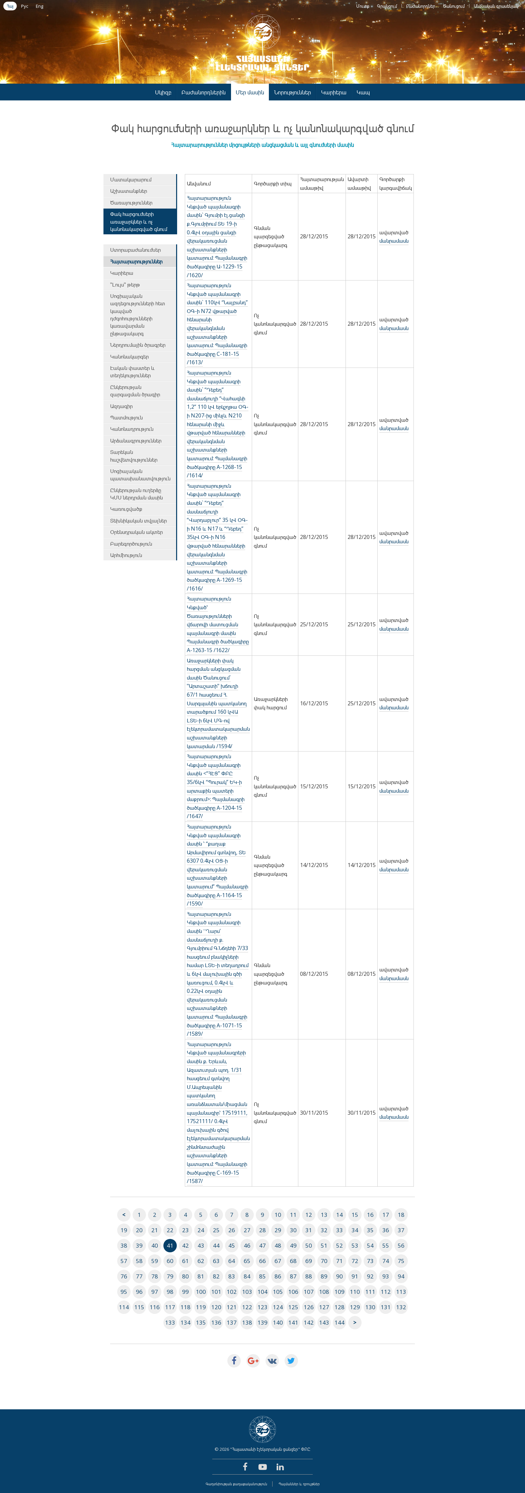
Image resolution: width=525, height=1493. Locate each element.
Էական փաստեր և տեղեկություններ (132, 371)
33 (339, 1230)
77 (139, 1276)
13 (324, 1215)
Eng (39, 6)
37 (401, 1230)
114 (124, 1307)
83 (231, 1276)
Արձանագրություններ (135, 440)
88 (308, 1276)
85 (262, 1276)
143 (324, 1322)
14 (339, 1215)
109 (339, 1291)
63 (216, 1261)
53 (355, 1245)
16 (370, 1215)
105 (278, 1291)
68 (293, 1261)
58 (139, 1261)
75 (401, 1261)
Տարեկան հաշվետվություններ (133, 455)
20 (139, 1230)
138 (247, 1322)
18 (401, 1215)
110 (355, 1291)
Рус (24, 6)
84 (247, 1276)
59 (154, 1261)
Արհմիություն (126, 555)
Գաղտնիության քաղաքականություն (236, 1483)
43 (201, 1245)
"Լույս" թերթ (125, 284)
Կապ (363, 92)
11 (293, 1215)
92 (370, 1276)
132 (401, 1307)
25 (216, 1230)
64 (231, 1261)
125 (293, 1307)
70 (324, 1261)
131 (386, 1307)
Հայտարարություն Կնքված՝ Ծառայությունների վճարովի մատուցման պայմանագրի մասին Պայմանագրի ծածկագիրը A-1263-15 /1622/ (218, 624)
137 (232, 1322)
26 (231, 1230)
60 (170, 1261)
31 (308, 1230)
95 (124, 1291)
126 (309, 1307)
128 (339, 1307)
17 (385, 1215)
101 (216, 1291)
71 (339, 1261)
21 (154, 1230)
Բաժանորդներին (203, 92)
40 (154, 1245)
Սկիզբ (163, 92)
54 (370, 1245)
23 (185, 1230)
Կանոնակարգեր (129, 356)
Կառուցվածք (126, 509)
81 (201, 1276)
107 (309, 1291)
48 (278, 1245)
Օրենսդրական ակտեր (136, 532)
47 (262, 1245)
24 (201, 1230)
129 (355, 1307)
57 (124, 1261)
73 (370, 1261)
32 (324, 1230)
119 (201, 1307)
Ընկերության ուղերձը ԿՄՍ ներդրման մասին (136, 493)
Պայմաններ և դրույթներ (299, 1483)
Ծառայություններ (131, 202)
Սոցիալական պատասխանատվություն (140, 474)
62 (201, 1261)
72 (355, 1261)
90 (339, 1276)
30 (293, 1230)
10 (278, 1215)
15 (355, 1215)
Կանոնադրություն (131, 429)
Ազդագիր (121, 406)
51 (324, 1245)
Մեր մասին (250, 92)
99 (185, 1291)
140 (278, 1322)
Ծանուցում (454, 6)
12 (308, 1215)
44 (216, 1245)
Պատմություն (126, 417)
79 (170, 1276)
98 (170, 1291)
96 (139, 1291)
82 (216, 1276)
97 (154, 1291)
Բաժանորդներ (420, 6)
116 (155, 1307)
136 (216, 1322)
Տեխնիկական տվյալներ (138, 520)
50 (308, 1245)
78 (154, 1276)
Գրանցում (387, 6)
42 (185, 1245)
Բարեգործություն (131, 543)
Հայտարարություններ (136, 261)
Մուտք (362, 6)
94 (401, 1276)
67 (278, 1261)
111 (370, 1291)
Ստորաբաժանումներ (135, 249)
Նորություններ (292, 92)
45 (231, 1245)
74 (385, 1261)
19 (124, 1230)
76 (124, 1276)
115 (139, 1307)
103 (247, 1291)
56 (401, 1245)
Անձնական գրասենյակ (496, 6)
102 (232, 1291)
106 (293, 1291)
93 (385, 1276)
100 (201, 1291)
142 (309, 1322)
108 (324, 1291)
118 (185, 1307)
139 (262, 1322)
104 (262, 1291)
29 (278, 1230)
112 (386, 1291)
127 (324, 1307)
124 (278, 1307)
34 (355, 1230)
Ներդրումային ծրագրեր (137, 344)
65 (247, 1261)
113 (401, 1291)
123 (262, 1307)
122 (247, 1307)
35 (370, 1230)
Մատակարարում (130, 179)
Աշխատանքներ (128, 190)
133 (170, 1322)
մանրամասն (393, 240)
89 (324, 1276)
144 (339, 1322)
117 (170, 1307)
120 (216, 1307)
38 (124, 1245)
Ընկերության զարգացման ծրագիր (135, 390)
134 (185, 1322)
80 (185, 1276)
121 (232, 1307)
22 (170, 1230)
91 (355, 1276)
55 (385, 1245)
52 (339, 1245)
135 (201, 1322)
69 (308, 1261)
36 (385, 1230)
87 (293, 1276)
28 (262, 1230)
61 (185, 1261)
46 (247, 1245)
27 (247, 1230)
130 (370, 1307)
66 (262, 1261)
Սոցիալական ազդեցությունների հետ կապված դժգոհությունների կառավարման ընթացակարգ (137, 314)
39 (139, 1245)
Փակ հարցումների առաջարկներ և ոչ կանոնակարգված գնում (138, 221)
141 (293, 1322)
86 (278, 1276)
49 (293, 1245)
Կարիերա (334, 92)
